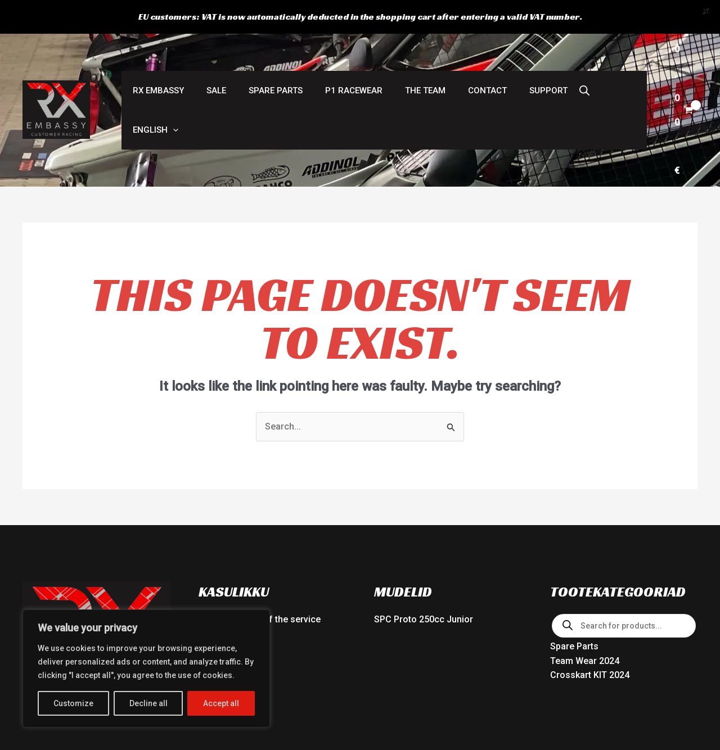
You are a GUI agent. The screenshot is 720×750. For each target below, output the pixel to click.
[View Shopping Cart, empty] (674, 49)
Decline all (148, 703)
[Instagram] (692, 712)
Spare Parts (262, 49)
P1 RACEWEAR (334, 49)
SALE (208, 49)
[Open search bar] (545, 49)
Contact (456, 49)
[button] (582, 49)
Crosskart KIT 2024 (589, 576)
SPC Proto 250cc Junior (423, 520)
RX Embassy (155, 49)
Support (512, 49)
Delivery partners (234, 549)
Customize (73, 703)
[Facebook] (670, 712)
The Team (400, 49)
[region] (146, 668)
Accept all (221, 703)
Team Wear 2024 (584, 561)
